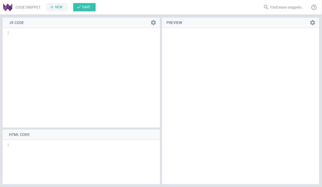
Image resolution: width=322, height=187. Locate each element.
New (59, 7)
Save (86, 7)
